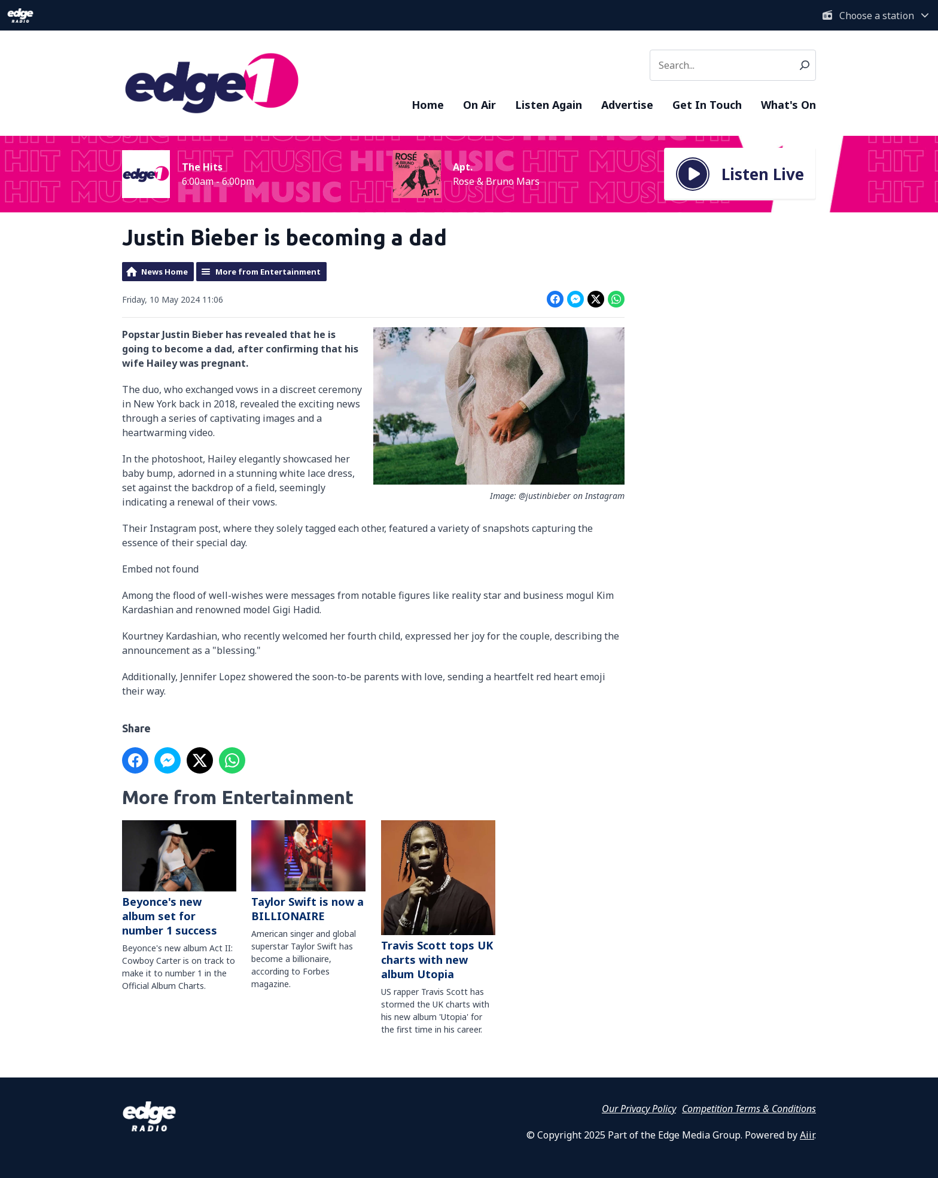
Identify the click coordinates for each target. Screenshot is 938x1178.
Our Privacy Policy (639, 1108)
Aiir (807, 1135)
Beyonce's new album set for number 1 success (179, 878)
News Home (164, 271)
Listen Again (548, 105)
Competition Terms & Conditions (749, 1108)
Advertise (627, 105)
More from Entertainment (268, 271)
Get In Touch (707, 105)
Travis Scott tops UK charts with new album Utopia (438, 900)
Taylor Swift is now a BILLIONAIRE (308, 871)
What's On (788, 105)
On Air (479, 105)
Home (428, 105)
